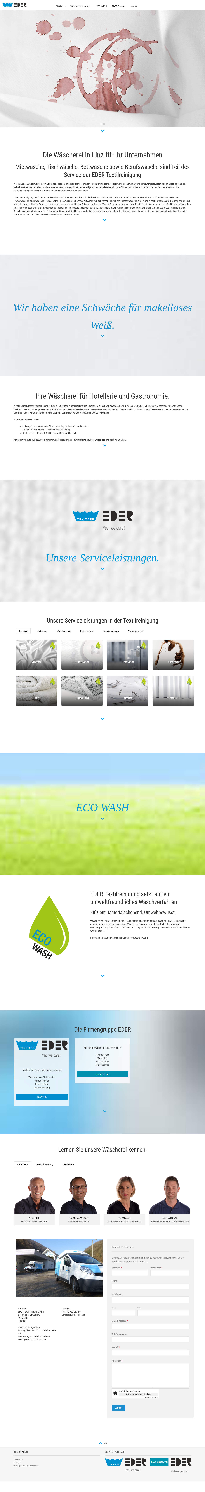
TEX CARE (42, 1097)
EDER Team (22, 1164)
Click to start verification (138, 1394)
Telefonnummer (119, 1334)
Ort (139, 1307)
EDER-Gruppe (118, 6)
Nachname (156, 1267)
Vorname (117, 1267)
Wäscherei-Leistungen (80, 6)
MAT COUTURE (103, 1074)
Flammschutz (86, 631)
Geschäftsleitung (45, 1164)
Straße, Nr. (117, 1294)
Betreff (116, 1347)
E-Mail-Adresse (120, 1321)
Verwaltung (68, 1164)
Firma (114, 1281)
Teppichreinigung (111, 631)
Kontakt (134, 6)
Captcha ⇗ (151, 1397)
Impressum (18, 1459)
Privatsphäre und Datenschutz (26, 1466)
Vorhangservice (135, 631)
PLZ (113, 1307)
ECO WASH (101, 6)
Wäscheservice (64, 631)
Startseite (60, 6)
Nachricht (117, 1360)
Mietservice (42, 631)
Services (23, 631)
